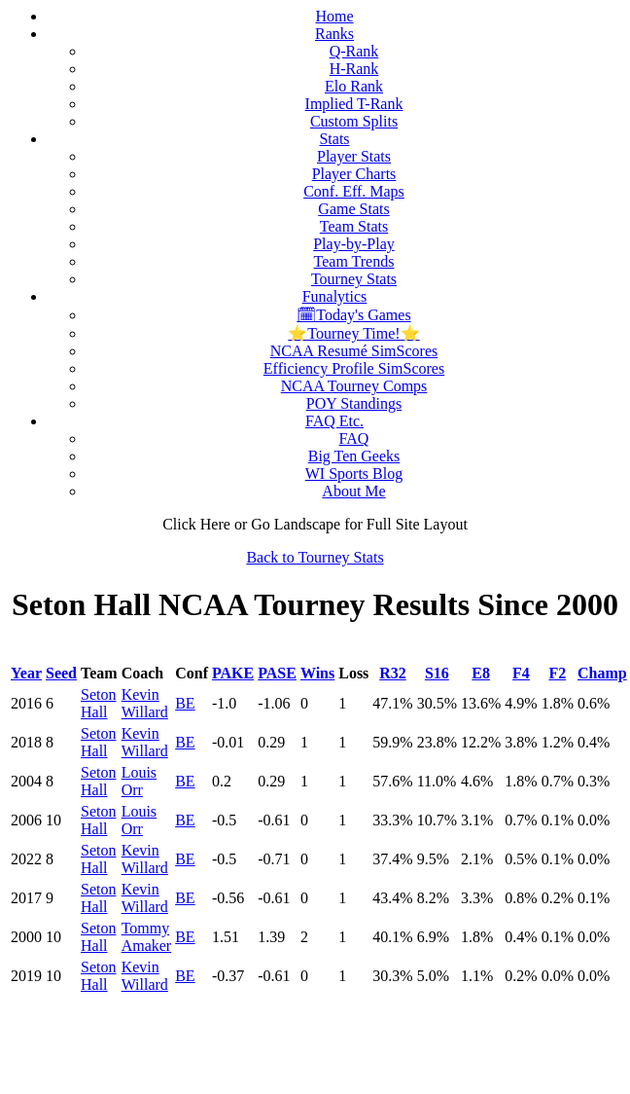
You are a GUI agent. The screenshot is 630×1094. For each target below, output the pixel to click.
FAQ (354, 438)
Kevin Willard (145, 703)
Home (334, 16)
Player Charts (354, 173)
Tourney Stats (354, 279)
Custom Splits (354, 121)
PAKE (233, 673)
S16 (437, 673)
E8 (481, 673)
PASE (277, 673)
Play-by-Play (354, 244)
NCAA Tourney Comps (354, 386)
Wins (317, 673)
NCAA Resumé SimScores (354, 351)
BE (184, 703)
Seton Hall (98, 703)
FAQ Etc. (334, 421)
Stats (334, 138)
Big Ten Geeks (354, 456)
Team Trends (354, 261)
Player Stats (354, 156)
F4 (521, 673)
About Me (353, 491)
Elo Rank (354, 86)
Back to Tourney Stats (314, 557)
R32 (392, 673)
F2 (557, 673)
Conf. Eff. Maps (353, 191)
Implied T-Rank (354, 103)
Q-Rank (354, 51)
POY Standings (354, 403)
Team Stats (354, 226)
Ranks (334, 33)
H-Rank (354, 68)
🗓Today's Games (353, 315)
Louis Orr (139, 781)
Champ (602, 673)
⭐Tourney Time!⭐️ (353, 333)
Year (26, 673)
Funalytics (335, 296)
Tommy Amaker (147, 937)
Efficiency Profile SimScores (353, 368)
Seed (61, 673)
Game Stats (353, 209)
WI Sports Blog (353, 473)
